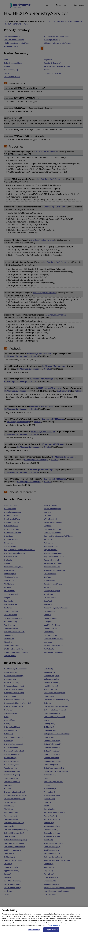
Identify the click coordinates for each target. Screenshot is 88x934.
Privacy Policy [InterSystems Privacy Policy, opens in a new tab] (55, 928)
